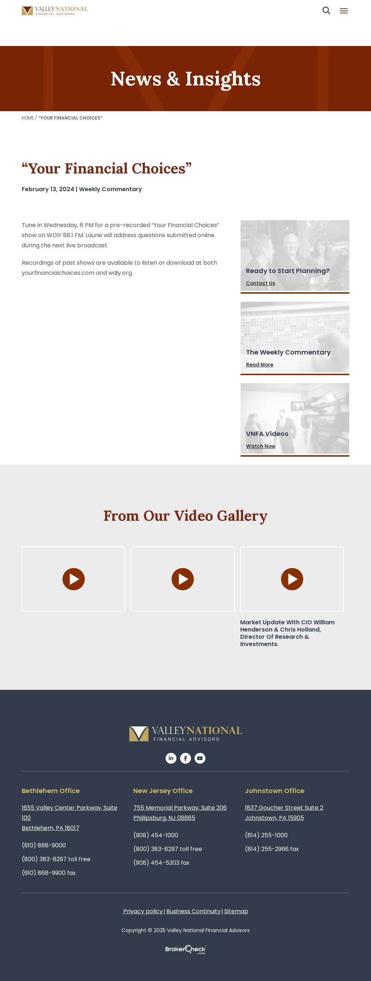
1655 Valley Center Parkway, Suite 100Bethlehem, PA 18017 (69, 818)
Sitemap (236, 911)
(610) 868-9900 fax (49, 873)
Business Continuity (193, 911)
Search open (326, 10)
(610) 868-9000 (44, 845)
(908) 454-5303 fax (161, 863)
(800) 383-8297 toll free (56, 859)
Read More (260, 365)
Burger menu (344, 10)
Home (28, 118)
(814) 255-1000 (266, 835)
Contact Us (261, 283)
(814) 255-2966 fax (272, 849)
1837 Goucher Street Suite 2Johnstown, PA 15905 (284, 813)
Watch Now (261, 446)
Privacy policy (143, 911)
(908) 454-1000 (155, 835)
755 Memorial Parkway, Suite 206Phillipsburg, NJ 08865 (180, 813)
